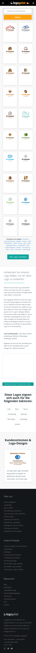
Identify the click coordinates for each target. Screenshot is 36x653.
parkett (17, 424)
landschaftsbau (10, 247)
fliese (17, 409)
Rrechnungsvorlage (10, 561)
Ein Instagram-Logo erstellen (13, 569)
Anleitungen (8, 587)
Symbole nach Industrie (11, 519)
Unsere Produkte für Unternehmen (15, 546)
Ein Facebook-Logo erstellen (13, 564)
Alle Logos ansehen (18, 257)
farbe (15, 243)
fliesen (25, 409)
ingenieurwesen (11, 245)
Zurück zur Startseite (18, 3)
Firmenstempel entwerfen (12, 555)
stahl (11, 249)
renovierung (26, 247)
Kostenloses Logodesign (12, 522)
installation (21, 245)
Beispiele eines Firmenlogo (13, 531)
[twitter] (8, 649)
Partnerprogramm (10, 599)
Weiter (18, 17)
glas (25, 243)
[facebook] (5, 649)
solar (7, 249)
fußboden (24, 414)
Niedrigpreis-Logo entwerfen (13, 525)
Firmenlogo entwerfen (11, 528)
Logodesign (8, 505)
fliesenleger (11, 419)
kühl (27, 245)
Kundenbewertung (10, 590)
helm (29, 243)
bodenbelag (12, 414)
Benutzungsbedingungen (12, 593)
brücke (24, 241)
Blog (5, 584)
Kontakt (6, 605)
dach (29, 241)
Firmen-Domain (9, 517)
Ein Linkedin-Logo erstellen (13, 566)
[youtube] (12, 649)
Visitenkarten (8, 549)
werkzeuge (26, 249)
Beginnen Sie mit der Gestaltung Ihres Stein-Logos (17, 384)
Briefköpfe (7, 552)
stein (9, 409)
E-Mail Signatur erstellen (12, 558)
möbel (18, 247)
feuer (20, 243)
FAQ (5, 602)
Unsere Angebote (10, 502)
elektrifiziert (8, 243)
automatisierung (9, 241)
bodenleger (24, 419)
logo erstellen (8, 508)
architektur (25, 239)
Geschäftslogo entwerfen (12, 511)
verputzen (18, 249)
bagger (18, 241)
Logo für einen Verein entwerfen (14, 514)
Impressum (7, 596)
